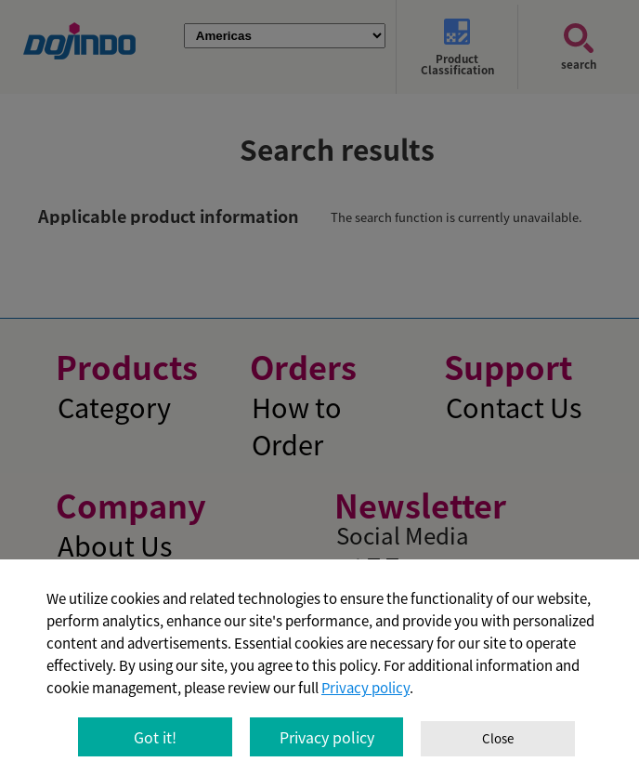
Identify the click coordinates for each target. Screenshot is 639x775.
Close (498, 738)
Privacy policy (365, 687)
